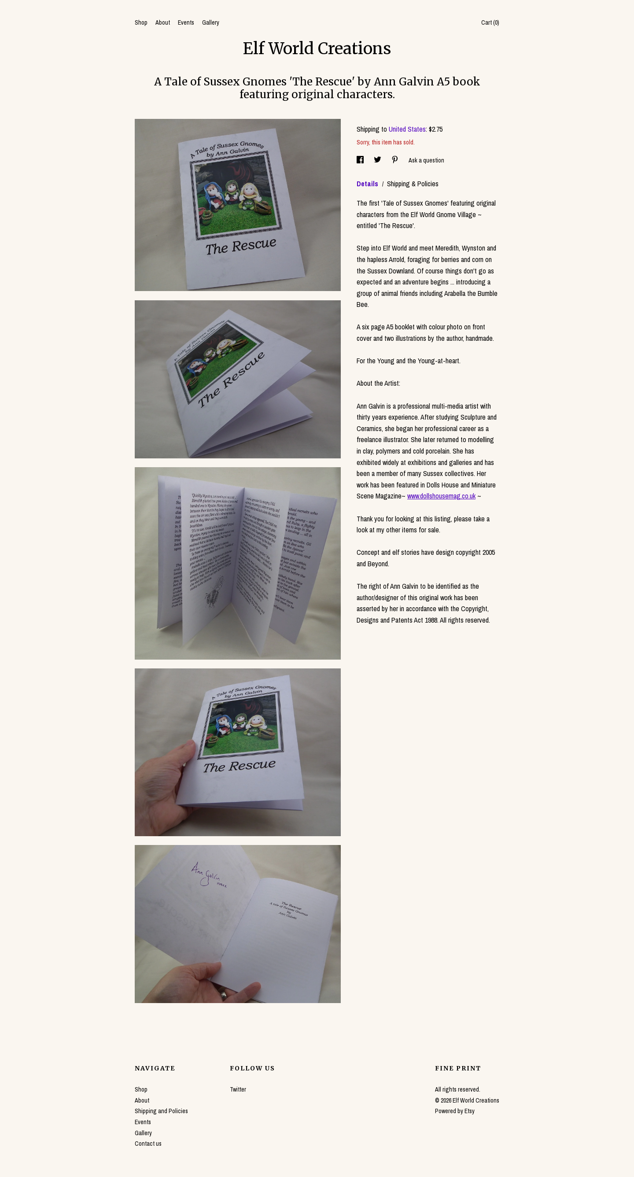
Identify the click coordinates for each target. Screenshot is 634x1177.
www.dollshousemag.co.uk (441, 496)
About (162, 22)
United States (407, 129)
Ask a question (426, 160)
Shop (141, 22)
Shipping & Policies (413, 183)
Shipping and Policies (161, 1111)
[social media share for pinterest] (395, 160)
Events (186, 22)
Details (368, 183)
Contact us (148, 1143)
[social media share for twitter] (378, 160)
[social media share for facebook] (361, 160)
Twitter (238, 1089)
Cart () (490, 22)
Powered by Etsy (455, 1111)
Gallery (210, 22)
